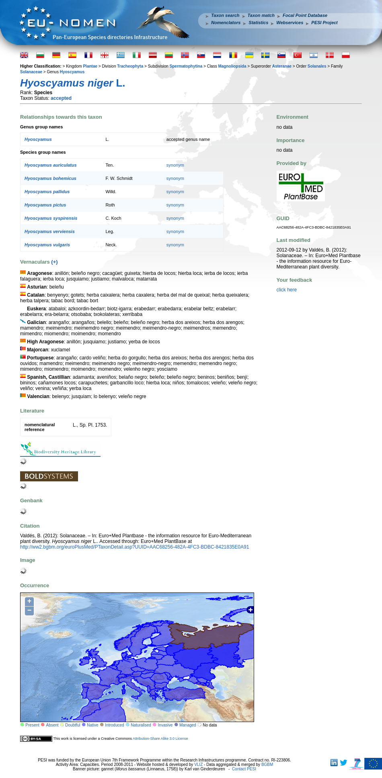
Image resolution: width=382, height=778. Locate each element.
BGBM (267, 764)
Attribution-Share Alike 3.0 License (160, 739)
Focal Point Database (305, 15)
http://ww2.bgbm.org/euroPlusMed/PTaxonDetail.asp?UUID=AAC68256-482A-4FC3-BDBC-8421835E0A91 (134, 547)
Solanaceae (31, 72)
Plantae (90, 66)
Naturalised (141, 725)
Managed (187, 725)
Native (92, 725)
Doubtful (72, 725)
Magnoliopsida (232, 66)
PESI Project (324, 22)
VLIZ (198, 764)
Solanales (317, 66)
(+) (54, 262)
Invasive (165, 725)
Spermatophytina (186, 66)
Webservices (289, 22)
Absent (52, 725)
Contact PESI (244, 769)
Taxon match (261, 15)
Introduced (114, 725)
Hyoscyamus (72, 72)
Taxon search (225, 15)
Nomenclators (225, 22)
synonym (175, 165)
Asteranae (282, 66)
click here (287, 290)
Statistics (258, 22)
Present (32, 725)
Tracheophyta (130, 66)
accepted (61, 98)
